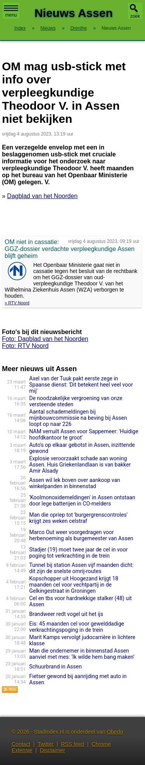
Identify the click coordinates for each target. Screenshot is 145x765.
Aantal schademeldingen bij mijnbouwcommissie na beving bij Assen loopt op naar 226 (78, 418)
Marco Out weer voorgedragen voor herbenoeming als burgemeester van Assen (81, 535)
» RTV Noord (17, 302)
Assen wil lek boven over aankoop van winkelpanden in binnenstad (74, 483)
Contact (21, 744)
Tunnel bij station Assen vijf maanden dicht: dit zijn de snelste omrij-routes (81, 568)
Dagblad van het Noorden (42, 196)
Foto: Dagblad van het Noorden (45, 339)
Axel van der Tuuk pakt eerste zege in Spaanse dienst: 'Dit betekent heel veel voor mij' (81, 384)
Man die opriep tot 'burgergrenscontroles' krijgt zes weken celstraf (78, 518)
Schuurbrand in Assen (55, 666)
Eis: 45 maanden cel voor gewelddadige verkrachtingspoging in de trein (77, 627)
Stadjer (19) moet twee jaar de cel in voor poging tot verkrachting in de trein (78, 552)
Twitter (45, 744)
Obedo (115, 732)
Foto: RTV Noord (25, 346)
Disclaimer (52, 750)
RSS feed (72, 744)
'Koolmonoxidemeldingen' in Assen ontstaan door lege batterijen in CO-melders (82, 500)
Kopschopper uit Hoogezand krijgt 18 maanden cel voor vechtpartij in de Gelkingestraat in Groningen (73, 584)
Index (20, 28)
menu (11, 11)
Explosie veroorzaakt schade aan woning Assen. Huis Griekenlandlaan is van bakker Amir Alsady (80, 464)
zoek (135, 16)
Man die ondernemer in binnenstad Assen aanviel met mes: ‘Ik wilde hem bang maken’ (82, 654)
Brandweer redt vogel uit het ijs (66, 614)
